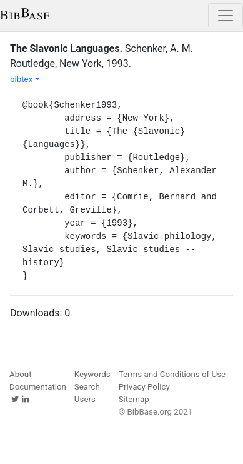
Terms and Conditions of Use (172, 374)
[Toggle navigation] (225, 15)
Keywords (92, 374)
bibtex (25, 79)
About (20, 374)
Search (87, 386)
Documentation (37, 386)
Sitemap (134, 399)
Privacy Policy (144, 386)
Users (85, 399)
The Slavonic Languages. (66, 48)
